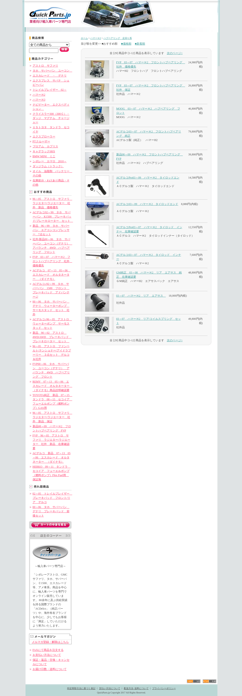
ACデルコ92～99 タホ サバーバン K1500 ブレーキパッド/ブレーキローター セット (53, 216)
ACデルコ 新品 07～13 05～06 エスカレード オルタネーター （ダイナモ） (52, 457)
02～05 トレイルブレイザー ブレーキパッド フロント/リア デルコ (52, 498)
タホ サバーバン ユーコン (52, 70)
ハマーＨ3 (39, 99)
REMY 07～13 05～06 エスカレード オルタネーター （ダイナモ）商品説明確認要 (52, 386)
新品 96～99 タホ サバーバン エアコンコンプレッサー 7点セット (51, 230)
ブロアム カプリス (45, 146)
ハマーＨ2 (39, 94)
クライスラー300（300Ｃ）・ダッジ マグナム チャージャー (51, 118)
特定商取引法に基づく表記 (81, 688)
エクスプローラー (44, 136)
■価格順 (126, 43)
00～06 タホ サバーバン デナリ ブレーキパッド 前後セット (51, 511)
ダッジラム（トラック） (48, 166)
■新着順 (140, 43)
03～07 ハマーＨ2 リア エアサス (141, 295)
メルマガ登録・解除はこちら (50, 642)
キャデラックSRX (44, 151)
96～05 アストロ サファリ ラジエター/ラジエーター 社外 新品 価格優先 (52, 203)
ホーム (84, 38)
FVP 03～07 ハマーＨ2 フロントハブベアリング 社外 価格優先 (52, 261)
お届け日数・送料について (50, 669)
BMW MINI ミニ (44, 156)
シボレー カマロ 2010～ (50, 161)
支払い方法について (109, 688)
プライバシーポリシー (164, 688)
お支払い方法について (47, 655)
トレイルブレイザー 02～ (50, 89)
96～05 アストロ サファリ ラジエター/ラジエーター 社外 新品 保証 (52, 417)
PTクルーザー (41, 141)
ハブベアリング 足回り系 (118, 38)
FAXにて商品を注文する (48, 650)
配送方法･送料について (136, 688)
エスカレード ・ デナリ (50, 75)
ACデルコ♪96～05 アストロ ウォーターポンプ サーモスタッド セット (52, 323)
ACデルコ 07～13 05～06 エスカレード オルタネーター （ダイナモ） (52, 275)
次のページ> (175, 53)
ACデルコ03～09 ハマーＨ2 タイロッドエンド (147, 204)
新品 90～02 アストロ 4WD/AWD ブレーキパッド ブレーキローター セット (52, 337)
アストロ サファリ (45, 65)
